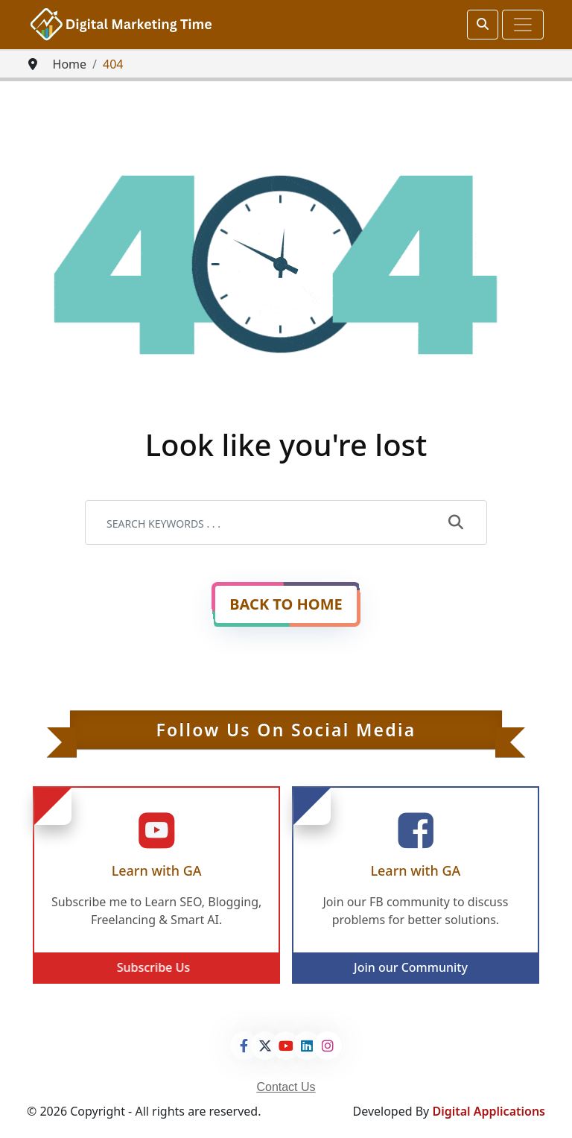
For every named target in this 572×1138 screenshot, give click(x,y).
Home (70, 64)
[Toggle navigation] (523, 24)
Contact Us (285, 1087)
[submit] (455, 523)
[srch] (482, 24)
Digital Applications (488, 1111)
